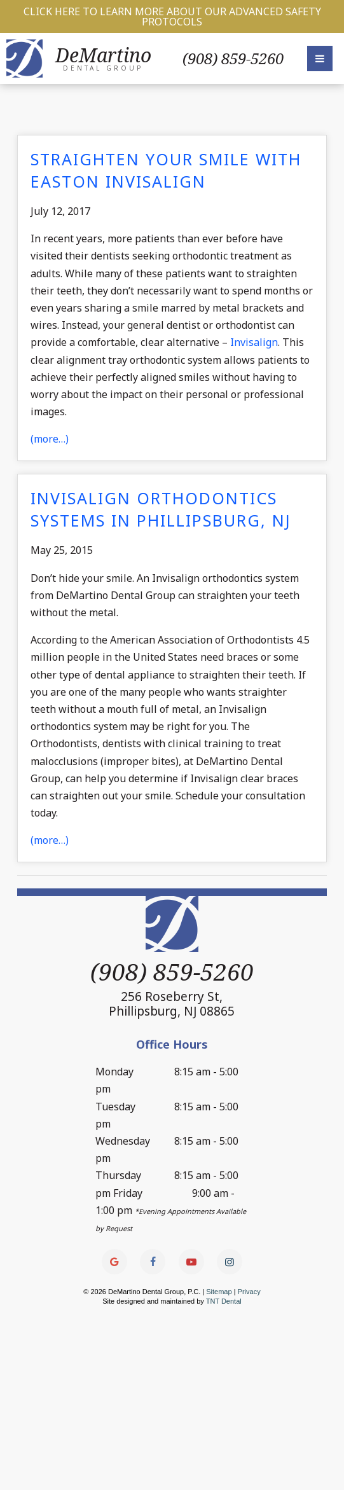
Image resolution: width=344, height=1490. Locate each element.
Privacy (249, 1292)
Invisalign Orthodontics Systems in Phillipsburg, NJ (161, 509)
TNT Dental (224, 1302)
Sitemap (218, 1292)
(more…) (50, 439)
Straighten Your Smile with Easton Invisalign (166, 170)
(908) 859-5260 (233, 58)
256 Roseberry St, (171, 1003)
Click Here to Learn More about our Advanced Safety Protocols (172, 16)
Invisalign (254, 342)
